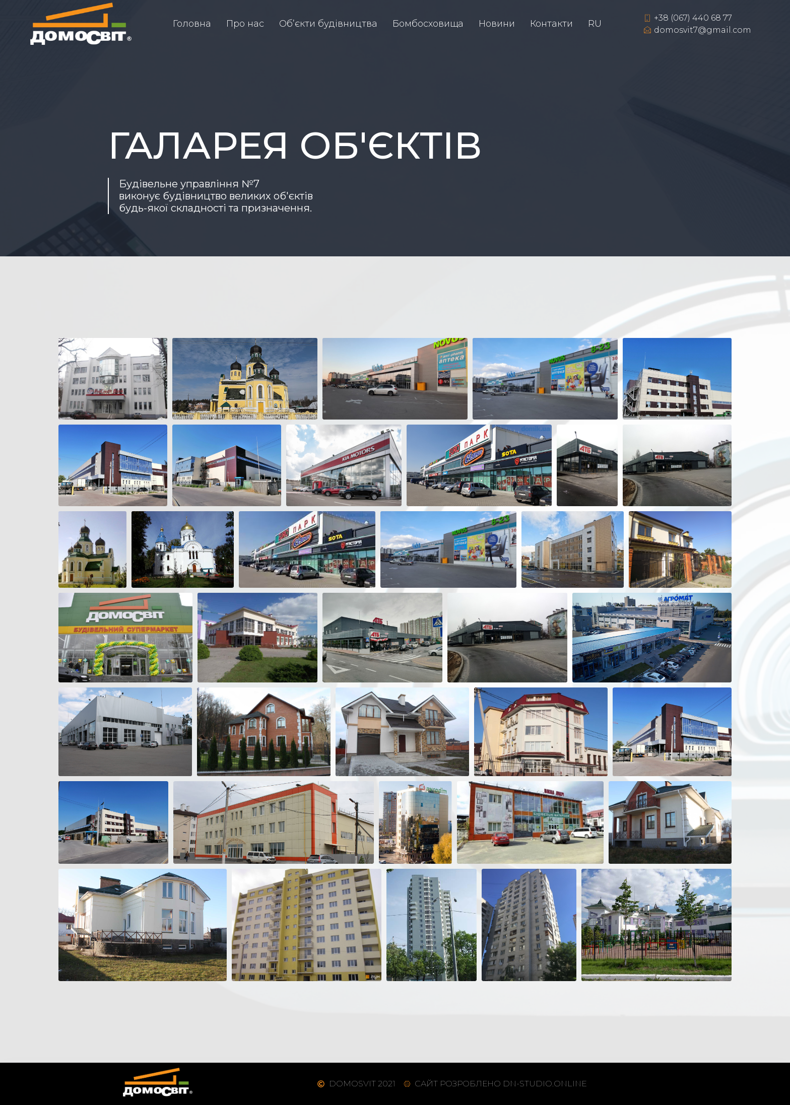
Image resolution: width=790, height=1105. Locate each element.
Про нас (245, 23)
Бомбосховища (428, 23)
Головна (192, 23)
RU (595, 23)
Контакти (551, 23)
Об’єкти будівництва (328, 23)
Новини (497, 23)
